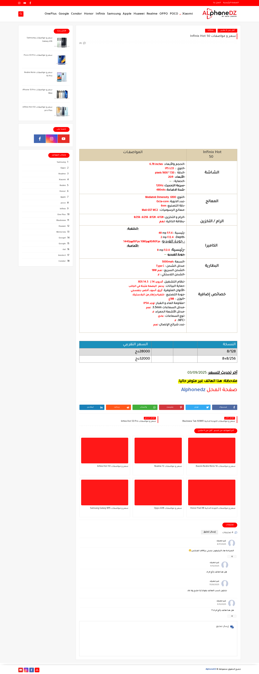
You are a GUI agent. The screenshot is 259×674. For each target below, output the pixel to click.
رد (232, 556)
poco (63, 203)
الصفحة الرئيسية (231, 3)
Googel (62, 238)
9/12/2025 (214, 566)
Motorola (61, 232)
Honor (89, 14)
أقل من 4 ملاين (227, 30)
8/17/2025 (221, 544)
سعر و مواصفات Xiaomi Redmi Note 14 (215, 466)
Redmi (63, 186)
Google (64, 14)
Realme (152, 14)
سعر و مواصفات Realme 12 (168, 466)
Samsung (114, 14)
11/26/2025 (214, 585)
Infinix (100, 14)
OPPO (164, 14)
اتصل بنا (217, 3)
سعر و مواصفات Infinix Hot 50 (112, 466)
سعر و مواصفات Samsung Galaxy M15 (109, 508)
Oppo (63, 168)
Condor (76, 14)
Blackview (61, 221)
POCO (174, 14)
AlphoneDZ (211, 669)
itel (64, 250)
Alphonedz (193, 390)
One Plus (61, 215)
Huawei (139, 14)
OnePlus (51, 14)
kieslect (62, 255)
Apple (127, 14)
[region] (158, 394)
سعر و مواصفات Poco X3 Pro (38, 55)
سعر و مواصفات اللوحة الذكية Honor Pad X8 (212, 508)
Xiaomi (187, 14)
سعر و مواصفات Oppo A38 (168, 508)
